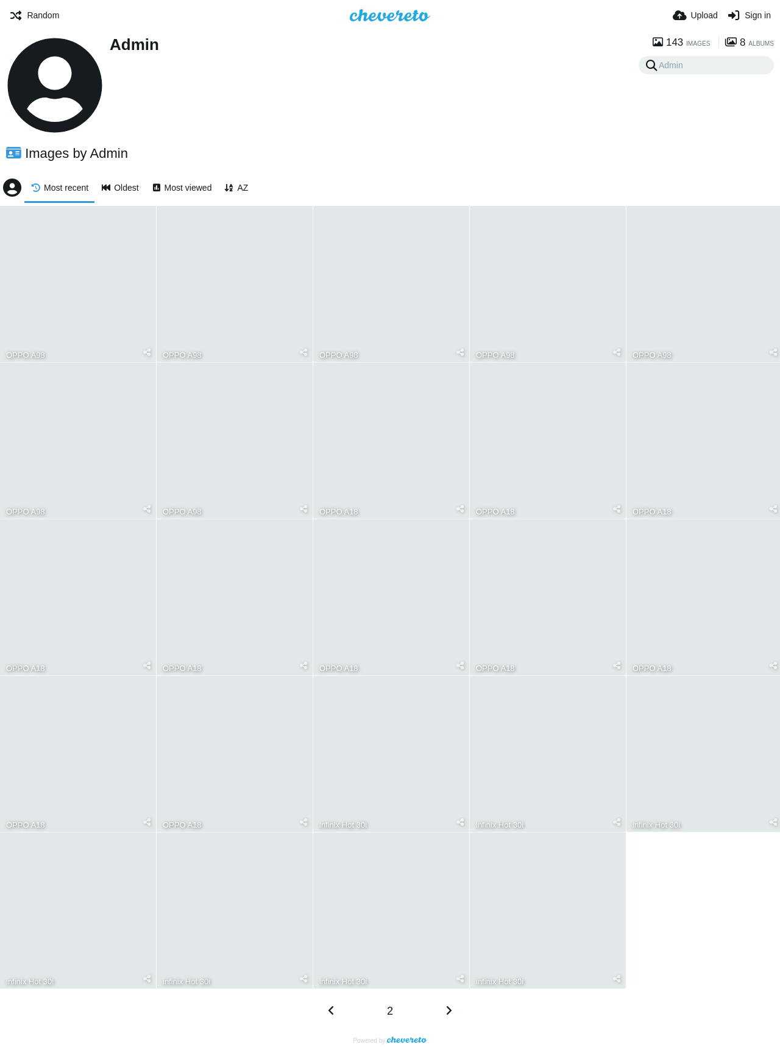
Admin (134, 44)
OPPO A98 (25, 355)
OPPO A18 (338, 511)
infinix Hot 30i (343, 824)
